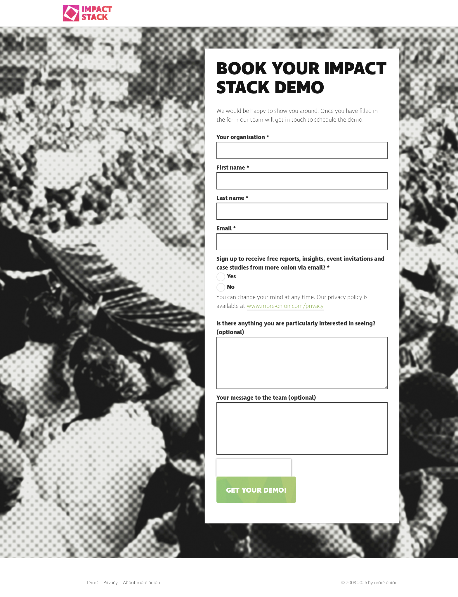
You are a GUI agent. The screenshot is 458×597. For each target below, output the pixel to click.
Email (226, 229)
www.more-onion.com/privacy (285, 306)
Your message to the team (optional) (266, 398)
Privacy (110, 582)
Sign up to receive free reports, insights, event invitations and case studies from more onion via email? (300, 263)
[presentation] (253, 468)
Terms (92, 582)
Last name (232, 198)
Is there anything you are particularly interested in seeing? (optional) (295, 328)
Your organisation (242, 137)
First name (232, 168)
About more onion (141, 582)
